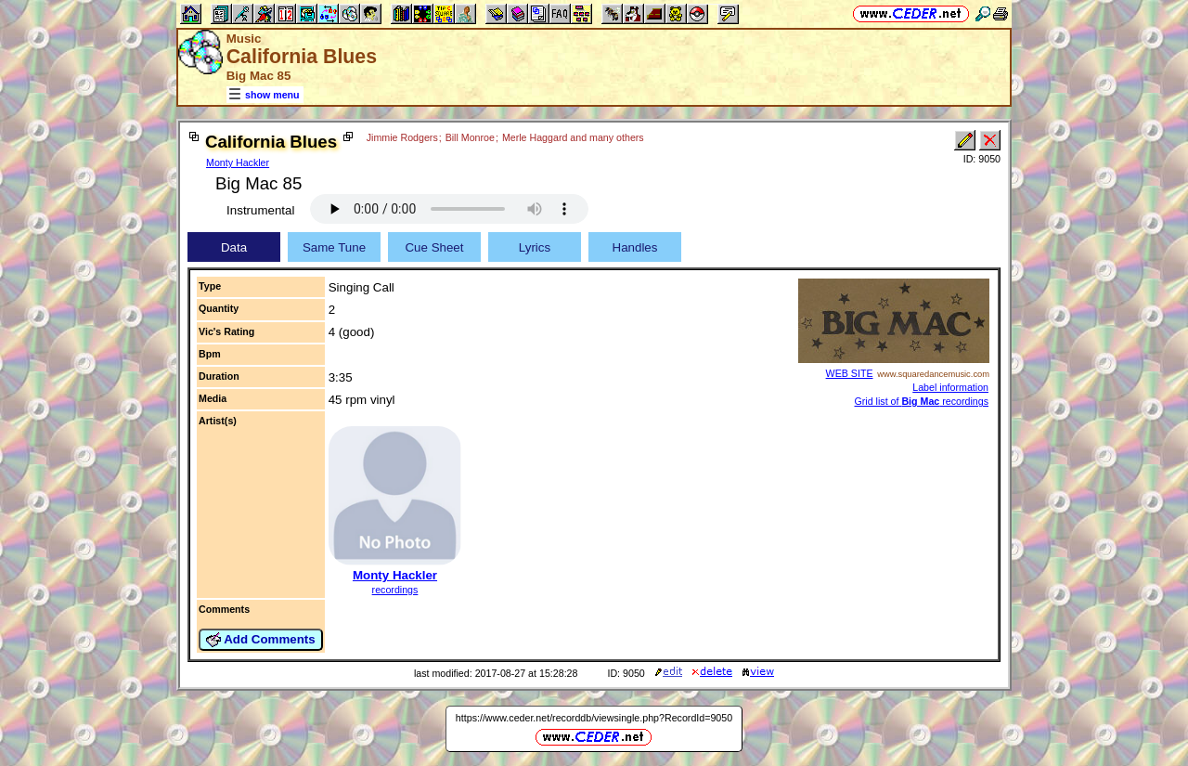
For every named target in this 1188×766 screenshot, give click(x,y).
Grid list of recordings (921, 401)
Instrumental (260, 210)
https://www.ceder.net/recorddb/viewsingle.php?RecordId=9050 (594, 717)
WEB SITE (849, 373)
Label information (950, 387)
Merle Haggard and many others (573, 137)
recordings (395, 589)
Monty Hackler (237, 162)
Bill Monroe (470, 137)
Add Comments (261, 639)
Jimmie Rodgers (402, 137)
